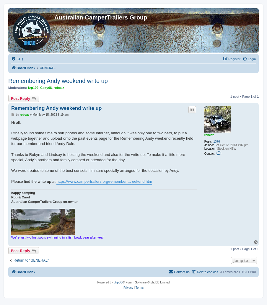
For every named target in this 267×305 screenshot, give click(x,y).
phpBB (118, 282)
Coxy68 (46, 87)
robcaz (59, 87)
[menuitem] (17, 59)
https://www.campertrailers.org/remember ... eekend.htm (104, 181)
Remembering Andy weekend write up (58, 81)
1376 (216, 141)
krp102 (33, 87)
